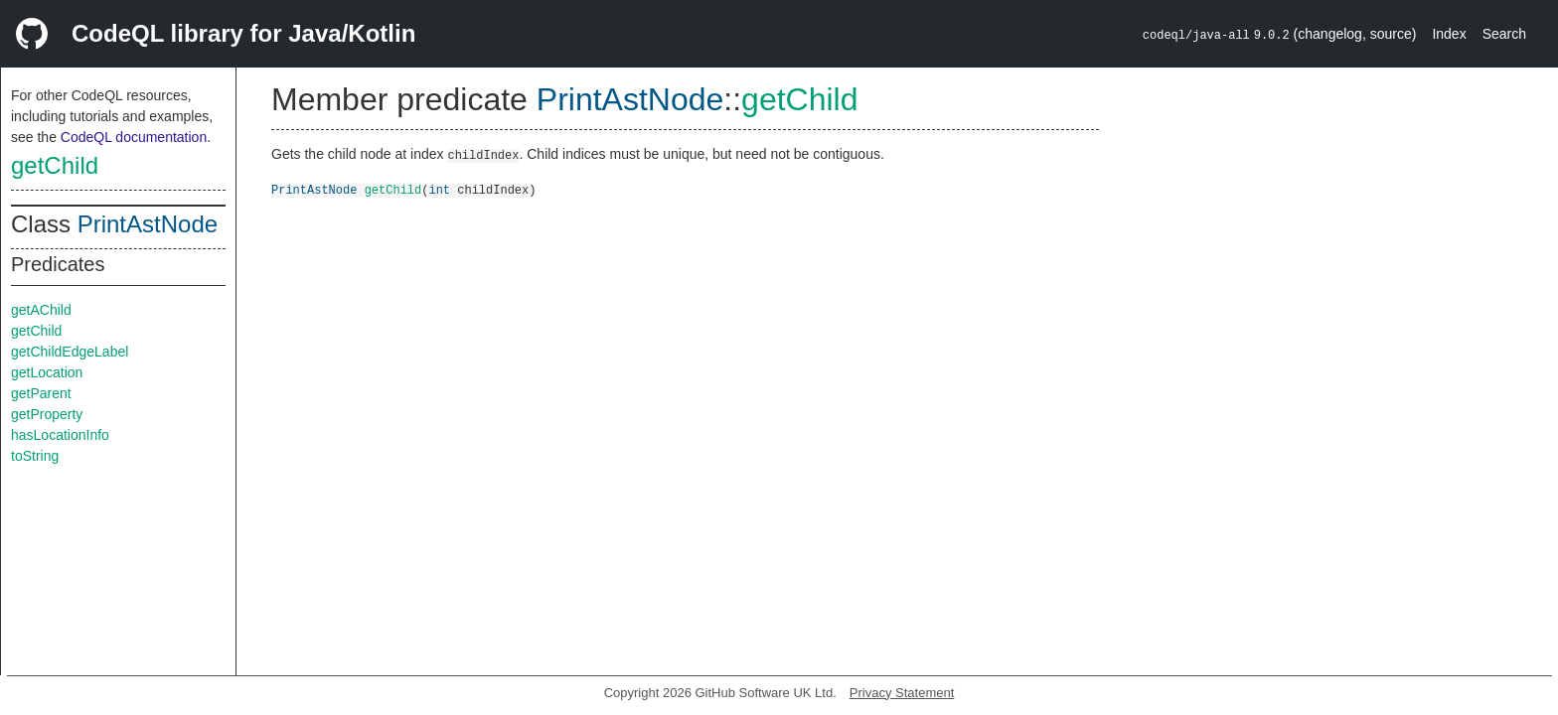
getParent (41, 393)
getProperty (46, 414)
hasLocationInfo (60, 435)
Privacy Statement (902, 692)
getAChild (41, 310)
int (439, 189)
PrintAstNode (148, 224)
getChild (54, 165)
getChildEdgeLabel (69, 351)
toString (35, 456)
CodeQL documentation (134, 137)
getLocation (46, 372)
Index (1449, 34)
